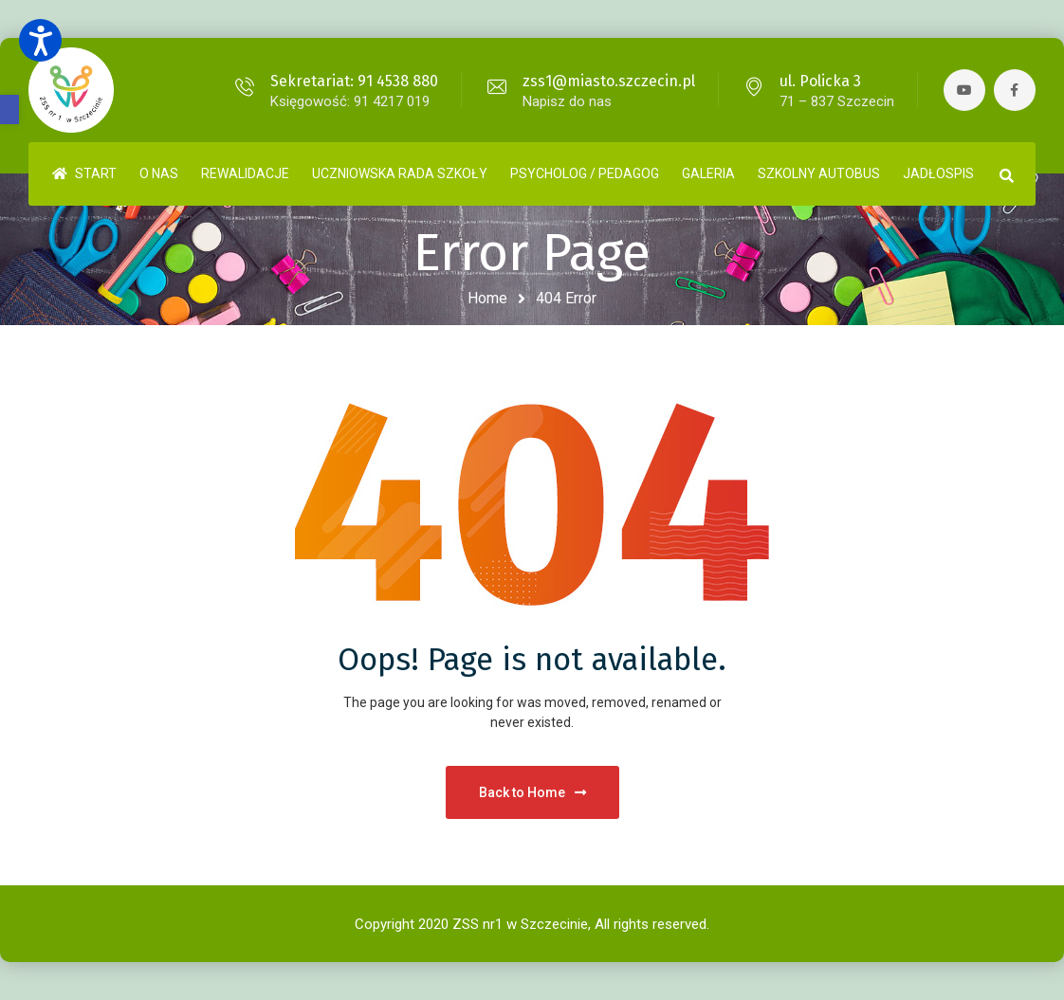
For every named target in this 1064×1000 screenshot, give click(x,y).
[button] (9, 109)
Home (487, 298)
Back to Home (532, 792)
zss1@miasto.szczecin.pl (607, 81)
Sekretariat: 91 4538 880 (352, 81)
